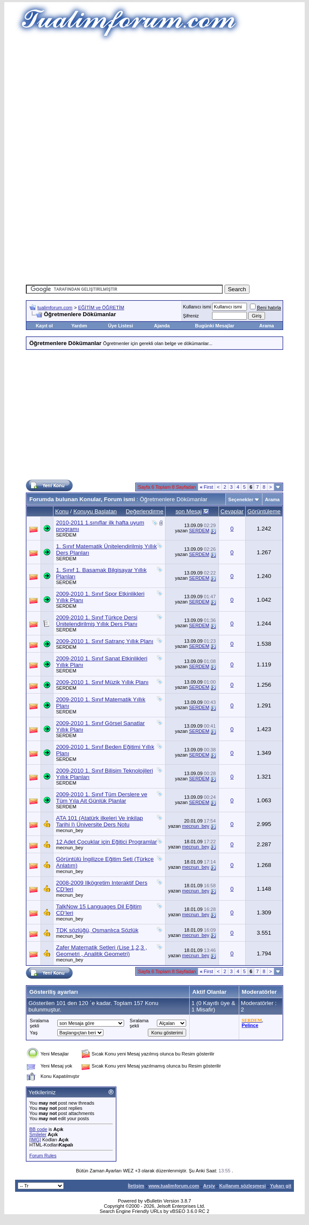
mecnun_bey (69, 830)
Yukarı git (280, 1185)
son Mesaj (188, 511)
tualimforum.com (54, 307)
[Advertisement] (167, 103)
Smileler (38, 1134)
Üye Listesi (120, 325)
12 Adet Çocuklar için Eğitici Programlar (106, 842)
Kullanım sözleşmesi (242, 1185)
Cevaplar (232, 511)
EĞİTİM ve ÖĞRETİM (101, 307)
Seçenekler (240, 499)
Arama (266, 325)
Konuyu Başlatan (95, 511)
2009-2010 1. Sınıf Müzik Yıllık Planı (102, 682)
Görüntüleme (264, 511)
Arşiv (209, 1185)
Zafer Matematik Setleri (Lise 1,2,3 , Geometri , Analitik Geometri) (101, 950)
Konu (62, 511)
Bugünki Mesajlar (214, 325)
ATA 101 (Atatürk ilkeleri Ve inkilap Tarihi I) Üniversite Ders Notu (99, 821)
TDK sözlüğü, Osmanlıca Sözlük (97, 930)
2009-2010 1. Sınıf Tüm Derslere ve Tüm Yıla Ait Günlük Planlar (101, 797)
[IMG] (35, 1139)
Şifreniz (191, 315)
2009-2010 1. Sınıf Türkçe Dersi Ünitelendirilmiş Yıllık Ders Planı (96, 620)
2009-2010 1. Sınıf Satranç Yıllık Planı (104, 641)
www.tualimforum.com (173, 1185)
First (206, 487)
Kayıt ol (44, 325)
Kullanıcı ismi (197, 306)
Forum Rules (42, 1155)
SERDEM (66, 534)
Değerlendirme (144, 511)
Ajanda (162, 325)
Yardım (79, 325)
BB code (38, 1129)
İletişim (136, 1185)
